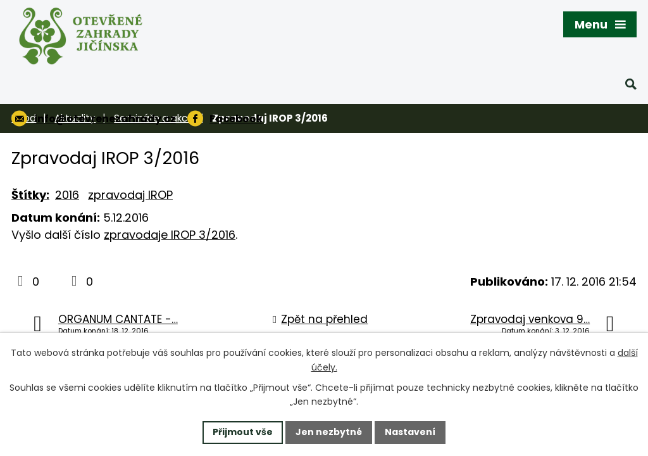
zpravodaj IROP (130, 195)
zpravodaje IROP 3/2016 (169, 235)
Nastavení (410, 432)
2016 (67, 195)
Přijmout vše (243, 432)
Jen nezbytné (329, 432)
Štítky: (30, 195)
